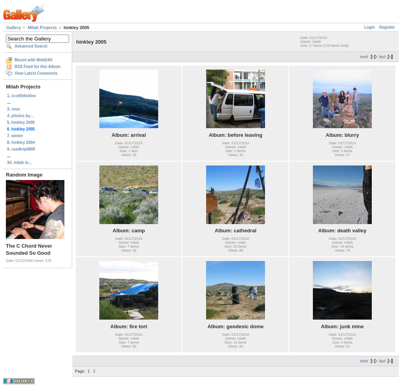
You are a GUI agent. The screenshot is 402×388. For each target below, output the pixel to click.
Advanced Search (31, 46)
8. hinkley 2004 (21, 142)
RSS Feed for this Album (37, 66)
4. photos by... (20, 116)
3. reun (13, 109)
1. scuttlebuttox (21, 96)
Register (387, 27)
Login (369, 27)
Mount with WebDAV (34, 60)
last (382, 57)
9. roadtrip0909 (21, 149)
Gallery (13, 27)
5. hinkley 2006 (21, 122)
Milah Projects (42, 27)
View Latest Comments (36, 73)
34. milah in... (19, 162)
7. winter (15, 136)
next (364, 57)
